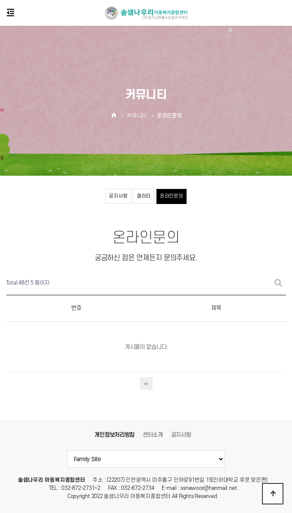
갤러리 (144, 196)
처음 (146, 383)
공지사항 (118, 196)
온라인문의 (171, 196)
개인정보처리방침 (114, 434)
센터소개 (153, 434)
